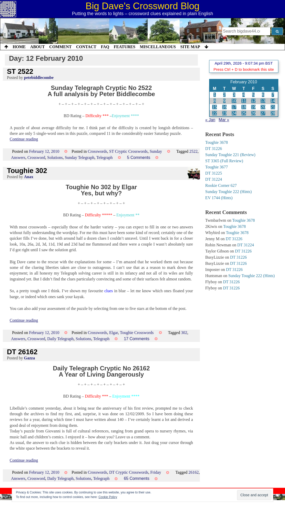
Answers (18, 157)
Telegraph (104, 157)
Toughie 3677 (216, 167)
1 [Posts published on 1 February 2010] (214, 95)
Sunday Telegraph (79, 157)
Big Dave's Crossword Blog (143, 6)
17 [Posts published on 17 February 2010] (234, 107)
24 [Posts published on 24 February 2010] (234, 113)
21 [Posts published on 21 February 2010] (273, 107)
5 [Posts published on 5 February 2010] (253, 95)
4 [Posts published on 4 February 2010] (243, 95)
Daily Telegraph (60, 339)
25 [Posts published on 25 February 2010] (243, 113)
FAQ (105, 47)
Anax (28, 177)
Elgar (113, 332)
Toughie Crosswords (137, 332)
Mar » (224, 120)
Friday (155, 472)
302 (184, 332)
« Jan (210, 120)
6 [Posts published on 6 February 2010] (263, 95)
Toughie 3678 (216, 142)
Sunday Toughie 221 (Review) (230, 155)
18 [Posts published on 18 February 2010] (243, 107)
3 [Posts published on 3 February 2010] (234, 95)
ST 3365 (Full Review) (224, 161)
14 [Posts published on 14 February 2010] (273, 101)
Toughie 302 (27, 171)
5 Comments (138, 157)
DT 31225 (213, 173)
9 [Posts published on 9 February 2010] (224, 101)
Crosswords (97, 151)
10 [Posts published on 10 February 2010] (234, 101)
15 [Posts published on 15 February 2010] (214, 107)
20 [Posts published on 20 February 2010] (263, 107)
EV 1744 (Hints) (218, 198)
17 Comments (136, 339)
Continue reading (24, 139)
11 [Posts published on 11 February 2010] (243, 101)
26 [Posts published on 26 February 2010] (253, 113)
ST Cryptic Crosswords (128, 151)
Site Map (190, 47)
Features (124, 47)
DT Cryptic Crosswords (128, 472)
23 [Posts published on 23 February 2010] (224, 113)
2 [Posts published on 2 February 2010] (224, 95)
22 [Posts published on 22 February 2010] (214, 113)
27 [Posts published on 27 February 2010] (263, 113)
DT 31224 (213, 179)
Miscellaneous (158, 47)
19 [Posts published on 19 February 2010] (253, 107)
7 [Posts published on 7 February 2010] (273, 95)
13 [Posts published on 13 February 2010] (263, 101)
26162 (193, 472)
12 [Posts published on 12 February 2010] (253, 101)
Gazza (29, 358)
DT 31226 (213, 148)
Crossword (36, 157)
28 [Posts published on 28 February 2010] (273, 113)
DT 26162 (22, 352)
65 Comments (136, 478)
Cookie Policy (107, 497)
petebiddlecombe (39, 77)
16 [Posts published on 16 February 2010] (224, 107)
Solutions (55, 157)
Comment (60, 47)
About (37, 47)
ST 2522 (20, 71)
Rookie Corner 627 (221, 185)
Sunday (156, 151)
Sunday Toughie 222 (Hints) (228, 191)
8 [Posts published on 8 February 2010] (214, 101)
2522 (193, 151)
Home (19, 47)
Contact (86, 47)
